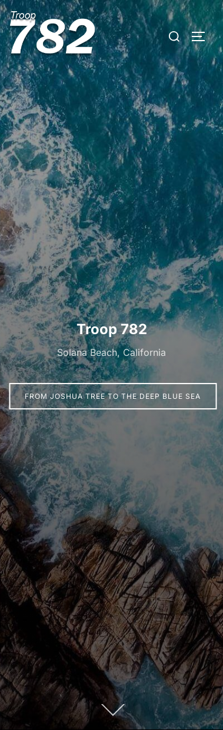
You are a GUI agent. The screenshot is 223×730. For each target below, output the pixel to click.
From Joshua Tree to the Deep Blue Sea (113, 396)
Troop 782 (111, 329)
